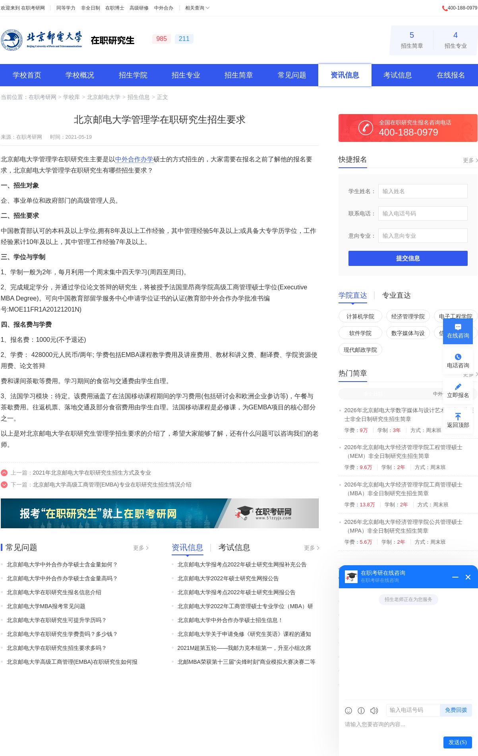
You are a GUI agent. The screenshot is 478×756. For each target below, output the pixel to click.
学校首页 (27, 75)
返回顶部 (458, 425)
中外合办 (163, 8)
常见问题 (292, 75)
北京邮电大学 (103, 97)
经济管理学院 (408, 316)
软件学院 (360, 333)
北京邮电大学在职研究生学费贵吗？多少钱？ (62, 634)
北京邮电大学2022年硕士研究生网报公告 (228, 578)
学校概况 (80, 75)
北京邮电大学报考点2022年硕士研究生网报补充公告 (242, 564)
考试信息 (397, 75)
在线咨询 (458, 335)
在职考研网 (33, 8)
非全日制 (90, 8)
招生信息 (139, 97)
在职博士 (114, 8)
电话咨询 (458, 365)
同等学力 (65, 8)
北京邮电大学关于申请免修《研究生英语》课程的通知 (244, 634)
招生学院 (133, 75)
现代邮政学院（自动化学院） (360, 351)
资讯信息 (345, 75)
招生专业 (456, 39)
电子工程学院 (455, 316)
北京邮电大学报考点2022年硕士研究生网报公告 (237, 592)
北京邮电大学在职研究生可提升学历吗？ (57, 620)
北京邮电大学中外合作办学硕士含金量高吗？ (62, 578)
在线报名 (451, 75)
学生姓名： (362, 191)
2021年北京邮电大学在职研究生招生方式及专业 (92, 472)
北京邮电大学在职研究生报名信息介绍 (54, 592)
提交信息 (408, 258)
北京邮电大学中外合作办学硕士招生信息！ (230, 620)
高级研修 (139, 8)
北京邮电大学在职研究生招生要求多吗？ (57, 648)
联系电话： (362, 213)
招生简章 (412, 39)
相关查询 (194, 8)
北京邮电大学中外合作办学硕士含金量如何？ (62, 564)
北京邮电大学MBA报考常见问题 (46, 606)
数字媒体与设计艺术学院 (408, 334)
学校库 (71, 97)
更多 (138, 548)
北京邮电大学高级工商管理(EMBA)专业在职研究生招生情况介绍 (112, 484)
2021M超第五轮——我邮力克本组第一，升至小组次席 (245, 648)
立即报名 (458, 395)
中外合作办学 (134, 159)
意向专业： (362, 236)
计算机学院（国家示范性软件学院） (360, 317)
